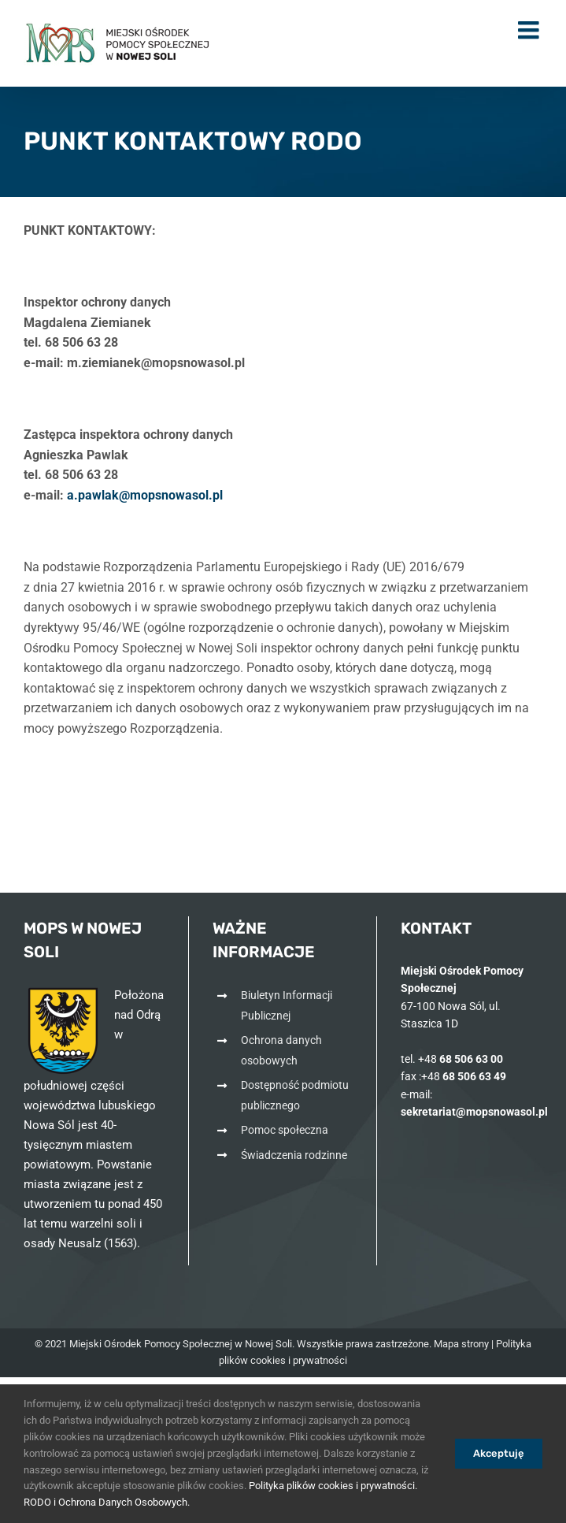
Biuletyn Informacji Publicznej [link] (286, 1005)
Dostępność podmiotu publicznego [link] (295, 1095)
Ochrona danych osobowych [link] (281, 1050)
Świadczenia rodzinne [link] (294, 1155)
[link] (118, 43)
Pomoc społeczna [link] (284, 1130)
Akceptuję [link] (498, 1453)
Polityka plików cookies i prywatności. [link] (333, 1485)
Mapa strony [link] (461, 1344)
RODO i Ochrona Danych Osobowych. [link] (107, 1502)
